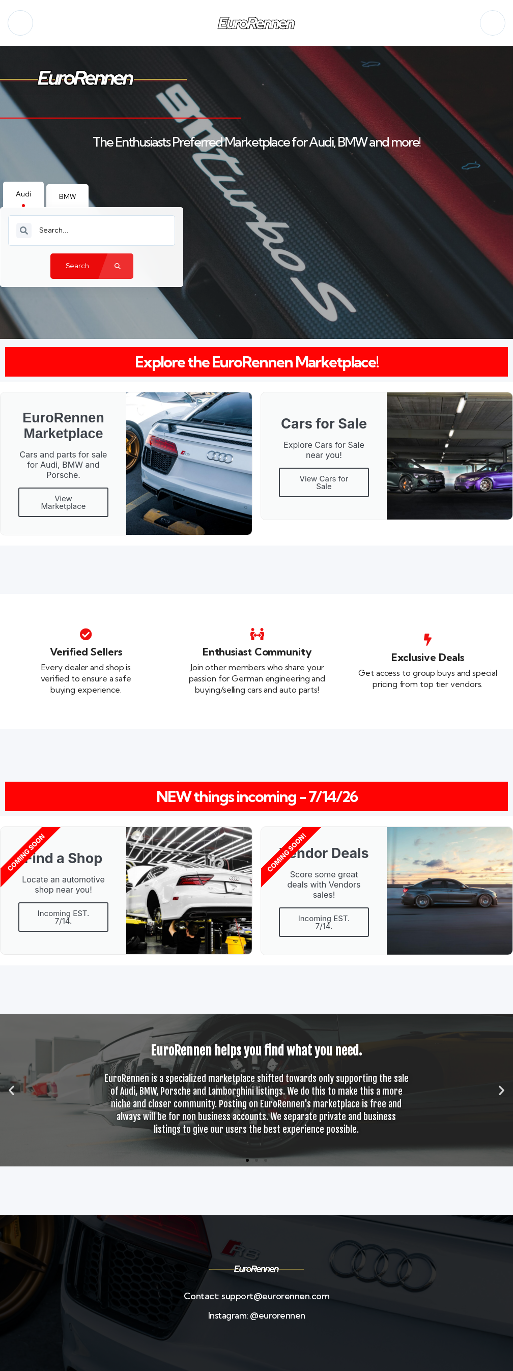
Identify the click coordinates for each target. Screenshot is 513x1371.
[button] (11, 1090)
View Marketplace (63, 502)
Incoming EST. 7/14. (64, 917)
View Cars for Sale (324, 482)
